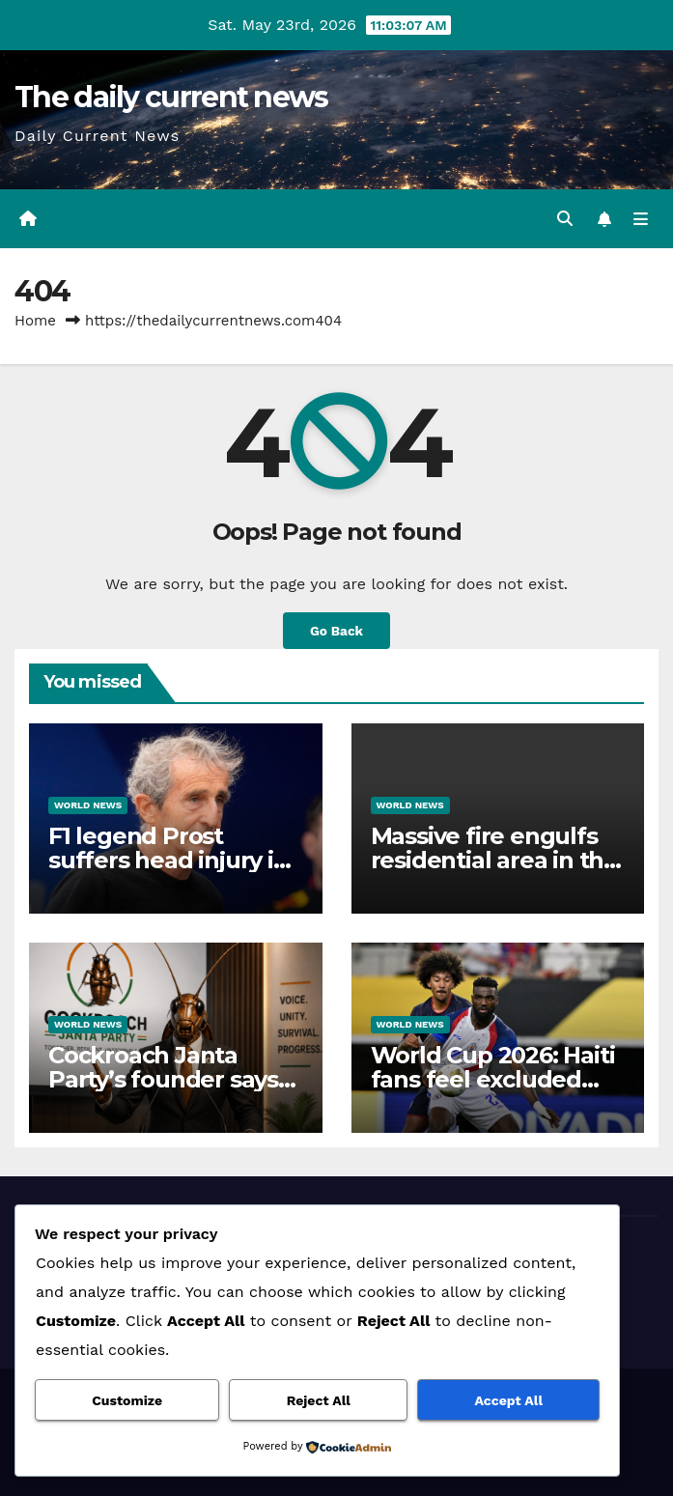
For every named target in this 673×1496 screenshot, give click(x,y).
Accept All (509, 1400)
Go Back (336, 630)
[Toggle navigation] (641, 219)
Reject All (319, 1400)
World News (88, 805)
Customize (127, 1400)
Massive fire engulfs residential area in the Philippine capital (494, 860)
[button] (565, 219)
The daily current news (171, 97)
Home (35, 320)
